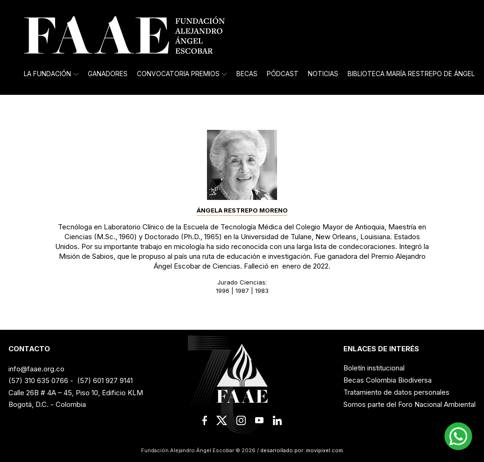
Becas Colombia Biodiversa (387, 380)
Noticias (323, 74)
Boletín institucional (374, 367)
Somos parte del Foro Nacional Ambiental (409, 404)
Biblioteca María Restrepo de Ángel (411, 74)
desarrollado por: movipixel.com (301, 450)
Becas (246, 74)
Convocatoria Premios (182, 74)
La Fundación (51, 74)
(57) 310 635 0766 (38, 380)
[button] (458, 436)
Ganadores (108, 74)
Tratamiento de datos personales (396, 392)
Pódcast (283, 74)
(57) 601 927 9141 (105, 380)
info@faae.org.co (36, 368)
